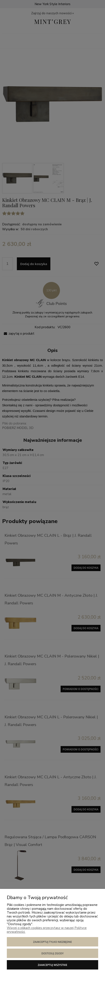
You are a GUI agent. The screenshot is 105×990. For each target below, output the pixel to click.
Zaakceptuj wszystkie (52, 965)
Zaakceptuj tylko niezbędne (52, 942)
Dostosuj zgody (52, 953)
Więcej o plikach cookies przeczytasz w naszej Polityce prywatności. (47, 930)
